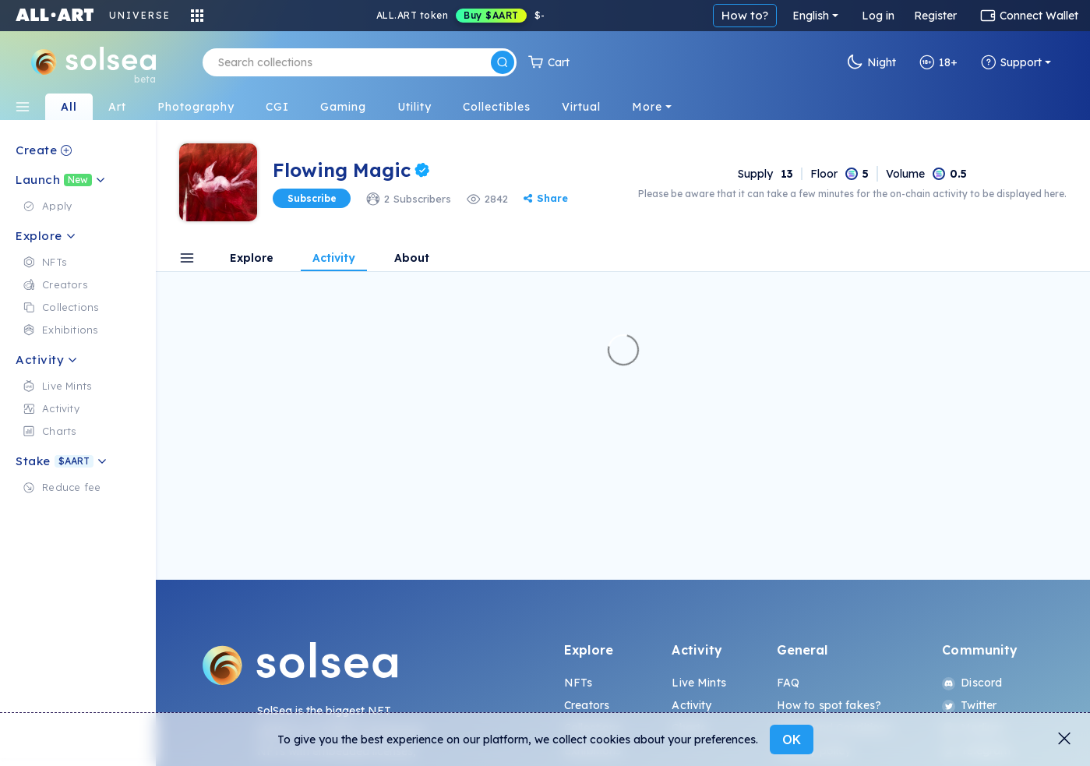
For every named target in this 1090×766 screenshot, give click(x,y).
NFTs (578, 683)
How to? (744, 15)
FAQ (788, 683)
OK (791, 739)
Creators (586, 705)
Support (1011, 62)
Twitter (969, 705)
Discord (972, 682)
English (810, 16)
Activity (691, 705)
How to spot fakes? (829, 705)
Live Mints (698, 683)
